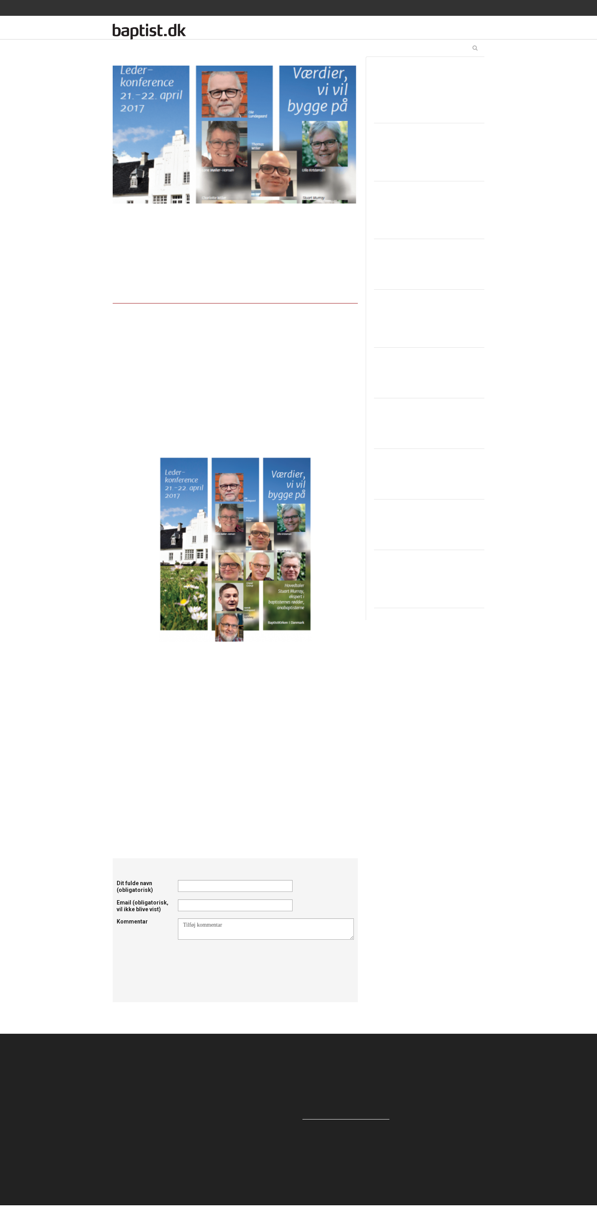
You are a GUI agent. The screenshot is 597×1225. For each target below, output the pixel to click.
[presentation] (238, 959)
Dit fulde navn (135, 886)
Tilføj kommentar (266, 929)
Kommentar (132, 921)
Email (142, 905)
